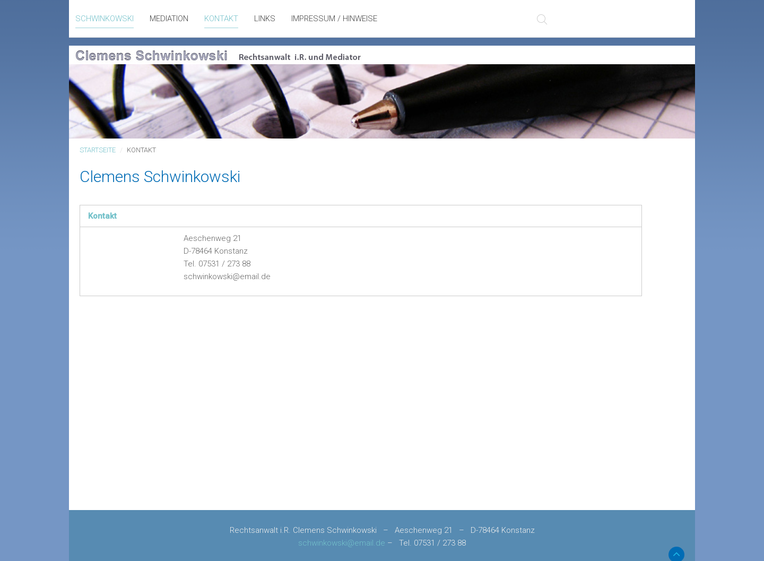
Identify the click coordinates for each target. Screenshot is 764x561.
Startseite (98, 150)
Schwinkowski (104, 18)
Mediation (169, 18)
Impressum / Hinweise (334, 18)
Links (264, 18)
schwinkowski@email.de (341, 543)
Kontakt (221, 18)
